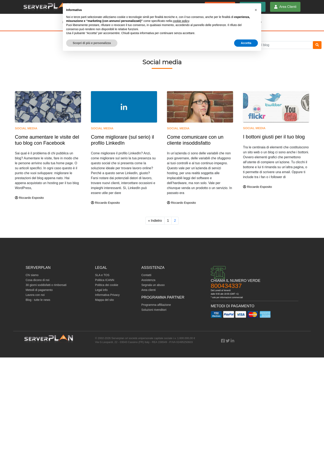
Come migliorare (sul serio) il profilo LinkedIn (122, 140)
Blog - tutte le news (38, 299)
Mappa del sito (104, 299)
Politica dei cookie (106, 285)
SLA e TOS (102, 275)
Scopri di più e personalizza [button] (92, 43)
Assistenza (148, 280)
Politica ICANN (104, 280)
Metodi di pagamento (39, 290)
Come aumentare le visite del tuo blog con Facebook (47, 140)
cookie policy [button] (181, 21)
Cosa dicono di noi (37, 280)
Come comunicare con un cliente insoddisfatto (195, 140)
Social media (26, 128)
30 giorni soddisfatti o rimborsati (46, 285)
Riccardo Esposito (29, 197)
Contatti (146, 275)
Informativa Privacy (107, 295)
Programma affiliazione (156, 304)
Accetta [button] (246, 43)
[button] (256, 10)
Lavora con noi (35, 295)
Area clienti (148, 290)
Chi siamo (32, 275)
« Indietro (155, 220)
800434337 (226, 285)
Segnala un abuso (153, 285)
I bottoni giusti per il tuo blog (274, 136)
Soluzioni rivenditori (153, 309)
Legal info (101, 290)
